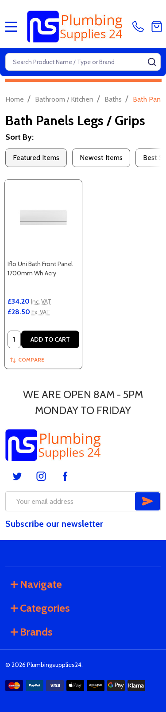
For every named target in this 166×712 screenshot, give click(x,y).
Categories (40, 608)
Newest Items (101, 157)
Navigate (36, 584)
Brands (32, 631)
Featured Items (36, 157)
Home (14, 99)
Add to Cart (50, 339)
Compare (27, 359)
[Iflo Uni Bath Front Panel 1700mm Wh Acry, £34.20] (43, 218)
